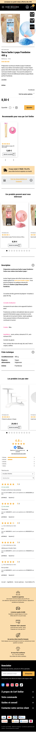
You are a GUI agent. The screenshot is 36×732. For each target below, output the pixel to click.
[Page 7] (21, 250)
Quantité (4, 107)
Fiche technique (18, 352)
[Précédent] (5, 160)
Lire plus (3, 79)
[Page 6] (19, 250)
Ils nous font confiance (18, 652)
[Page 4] (14, 250)
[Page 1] (6, 250)
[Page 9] (26, 250)
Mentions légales (16, 726)
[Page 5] (16, 250)
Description (18, 265)
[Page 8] (24, 250)
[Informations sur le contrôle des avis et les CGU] (27, 450)
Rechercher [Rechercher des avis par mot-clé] (17, 478)
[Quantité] (13, 107)
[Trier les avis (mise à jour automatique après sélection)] (18, 473)
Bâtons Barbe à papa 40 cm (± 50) (8, 146)
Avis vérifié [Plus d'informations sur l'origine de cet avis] (6, 487)
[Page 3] (11, 250)
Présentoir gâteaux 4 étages (9, 419)
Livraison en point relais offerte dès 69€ (18, 2)
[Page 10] (29, 250)
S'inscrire (28, 674)
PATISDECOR (5, 49)
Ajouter (29, 107)
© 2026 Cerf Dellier (6, 726)
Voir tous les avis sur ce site (18, 453)
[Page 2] (9, 250)
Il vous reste (17, 169)
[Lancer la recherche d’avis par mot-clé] (33, 478)
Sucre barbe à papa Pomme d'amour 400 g (13, 237)
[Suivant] (14, 160)
